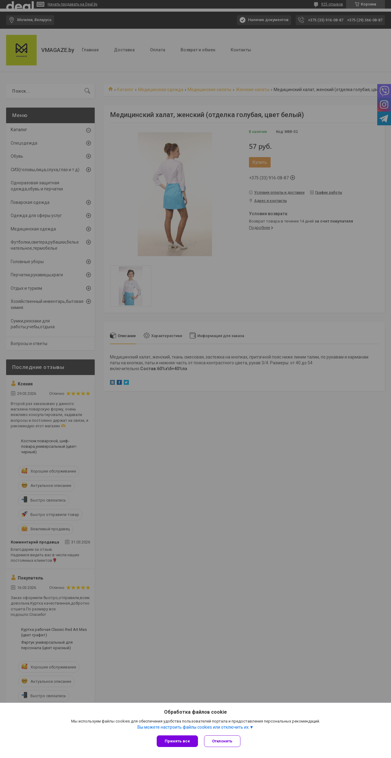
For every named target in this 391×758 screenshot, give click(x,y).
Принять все (177, 741)
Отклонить (222, 741)
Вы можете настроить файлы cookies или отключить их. (193, 727)
